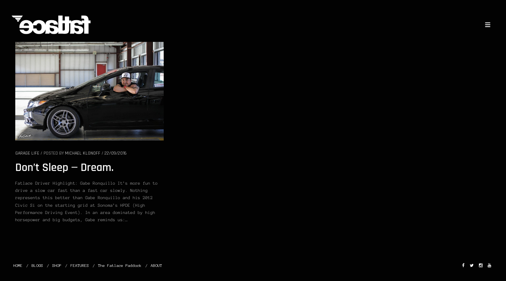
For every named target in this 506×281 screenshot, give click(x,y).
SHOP (56, 265)
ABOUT (156, 265)
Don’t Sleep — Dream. (64, 168)
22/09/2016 (116, 153)
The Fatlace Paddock (120, 265)
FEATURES (80, 265)
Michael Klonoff (82, 153)
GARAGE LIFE (27, 153)
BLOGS (37, 265)
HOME (18, 265)
